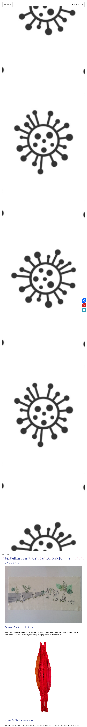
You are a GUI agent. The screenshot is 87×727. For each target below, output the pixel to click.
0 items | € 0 (78, 4)
